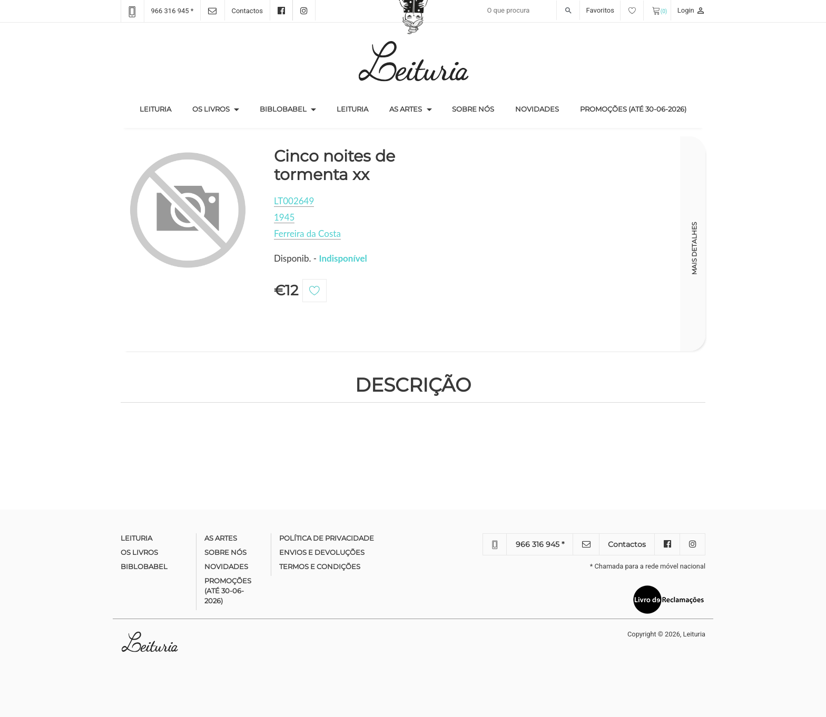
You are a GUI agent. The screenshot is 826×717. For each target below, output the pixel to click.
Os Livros (211, 109)
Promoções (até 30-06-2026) (633, 109)
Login (691, 10)
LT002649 (294, 200)
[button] (236, 109)
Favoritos (615, 10)
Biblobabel (283, 109)
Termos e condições (319, 566)
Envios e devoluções (322, 552)
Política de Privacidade (326, 538)
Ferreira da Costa (307, 233)
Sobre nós (473, 109)
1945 (284, 217)
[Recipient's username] (531, 11)
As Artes (405, 109)
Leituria (161, 108)
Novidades (537, 109)
